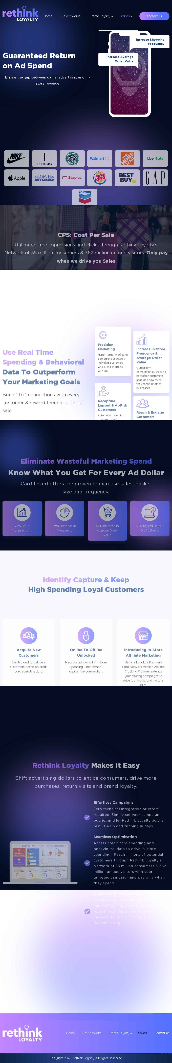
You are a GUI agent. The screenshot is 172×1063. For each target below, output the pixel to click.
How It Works (70, 16)
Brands (125, 16)
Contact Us (154, 16)
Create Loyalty (100, 16)
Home (48, 16)
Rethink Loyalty (83, 1058)
